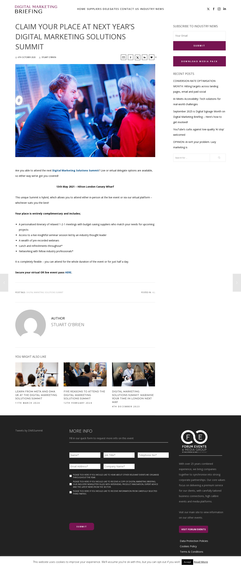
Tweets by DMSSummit (29, 430)
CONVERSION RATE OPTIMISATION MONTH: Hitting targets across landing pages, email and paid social (195, 86)
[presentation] (96, 508)
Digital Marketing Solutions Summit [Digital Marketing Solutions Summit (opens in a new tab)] (75, 170)
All (153, 292)
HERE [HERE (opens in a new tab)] (68, 272)
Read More (201, 562)
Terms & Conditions (191, 551)
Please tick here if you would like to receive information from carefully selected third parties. (115, 492)
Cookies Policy (188, 546)
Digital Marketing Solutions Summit (44, 292)
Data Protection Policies (194, 541)
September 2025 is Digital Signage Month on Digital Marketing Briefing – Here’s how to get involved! (199, 116)
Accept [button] (187, 562)
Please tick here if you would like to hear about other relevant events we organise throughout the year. (116, 476)
